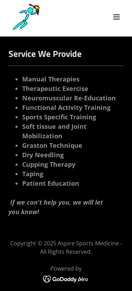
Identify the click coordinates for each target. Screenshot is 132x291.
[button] (116, 17)
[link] (26, 17)
